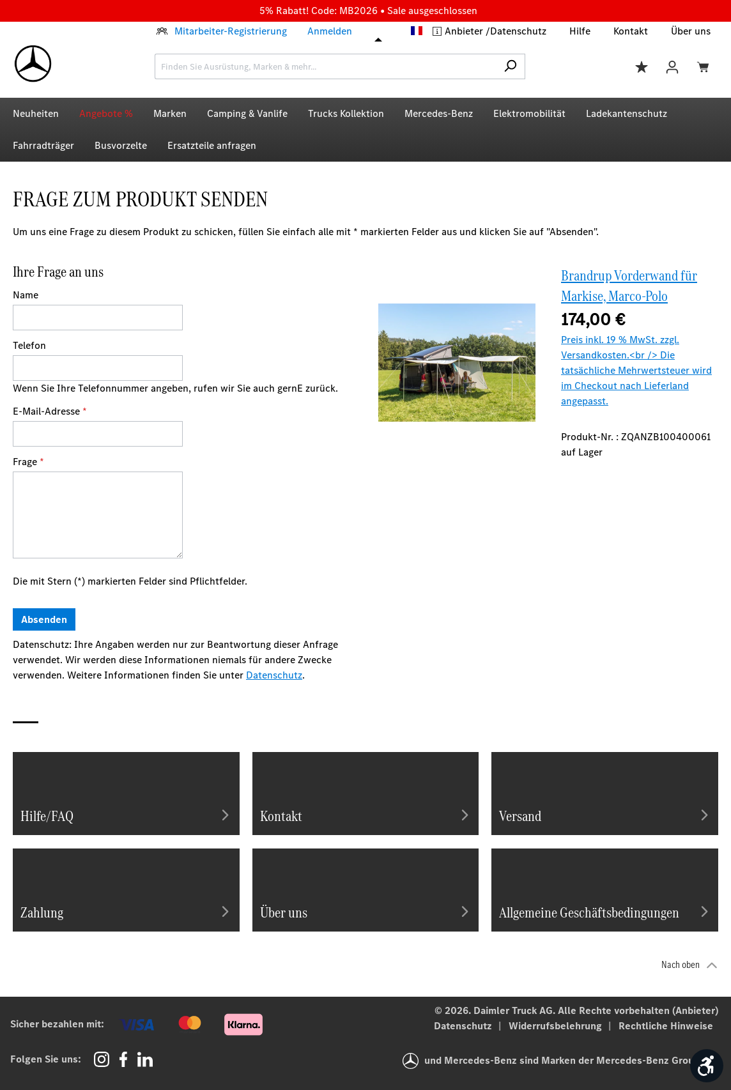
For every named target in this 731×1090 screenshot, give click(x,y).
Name (25, 295)
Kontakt (630, 31)
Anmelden (329, 31)
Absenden (44, 619)
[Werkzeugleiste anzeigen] (706, 1065)
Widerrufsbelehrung (556, 1025)
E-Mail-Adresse (50, 411)
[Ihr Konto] (672, 66)
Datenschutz (518, 31)
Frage (28, 461)
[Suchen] (510, 66)
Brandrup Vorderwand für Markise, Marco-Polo (629, 285)
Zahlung (126, 911)
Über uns (691, 31)
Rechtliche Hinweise (666, 1025)
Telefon (29, 345)
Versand (605, 815)
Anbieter (465, 31)
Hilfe (579, 31)
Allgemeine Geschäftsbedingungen (605, 911)
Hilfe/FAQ (126, 815)
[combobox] (325, 66)
